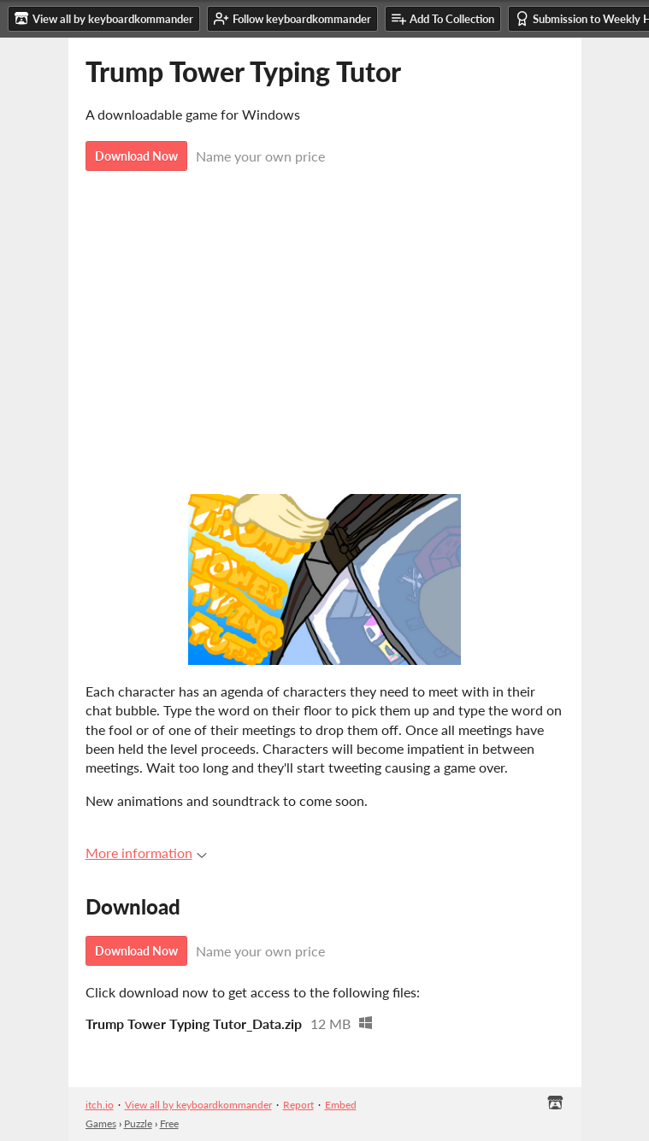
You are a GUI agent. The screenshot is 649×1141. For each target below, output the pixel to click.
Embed (341, 1104)
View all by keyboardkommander (198, 1104)
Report (298, 1104)
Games (101, 1123)
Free (169, 1123)
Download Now (136, 156)
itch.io (100, 1104)
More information (146, 852)
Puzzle (138, 1123)
